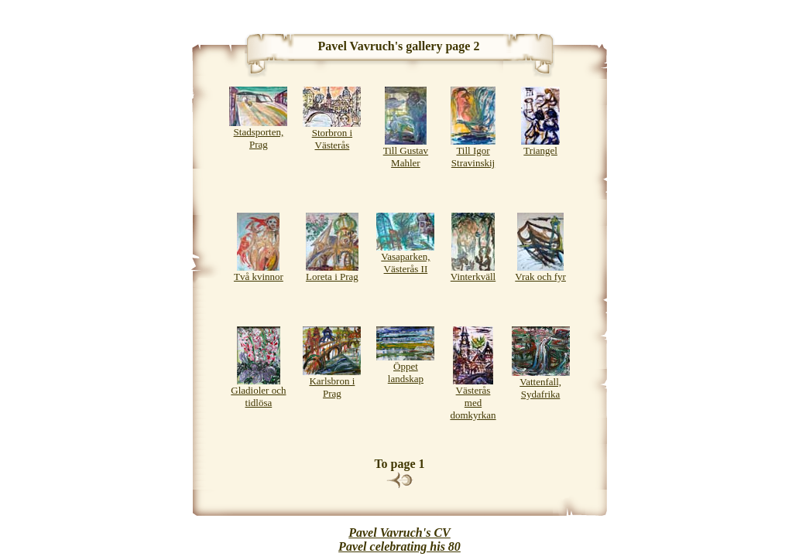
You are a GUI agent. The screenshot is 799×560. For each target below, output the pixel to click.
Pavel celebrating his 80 (399, 546)
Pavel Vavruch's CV (399, 532)
